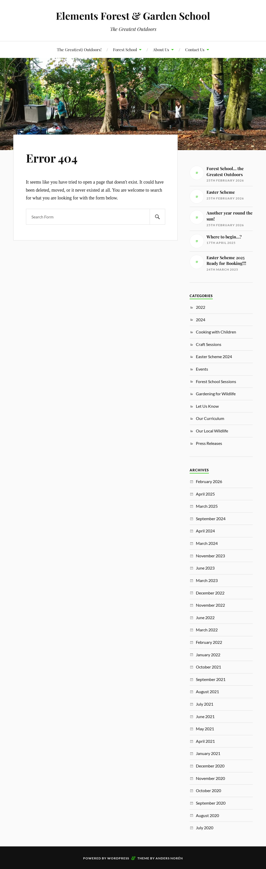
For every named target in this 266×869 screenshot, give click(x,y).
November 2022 (210, 605)
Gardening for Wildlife (216, 393)
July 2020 (204, 827)
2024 (200, 319)
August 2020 (207, 815)
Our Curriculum (210, 418)
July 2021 (204, 703)
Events (202, 368)
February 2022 (209, 642)
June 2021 (205, 716)
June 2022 (205, 617)
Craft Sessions (208, 344)
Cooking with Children (216, 331)
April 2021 (205, 741)
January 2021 (208, 753)
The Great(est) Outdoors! (79, 49)
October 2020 (208, 790)
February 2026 (209, 481)
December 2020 (210, 765)
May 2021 (205, 728)
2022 (200, 307)
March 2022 (207, 629)
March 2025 (207, 506)
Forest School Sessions (216, 381)
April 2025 (205, 493)
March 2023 (207, 580)
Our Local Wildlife (212, 430)
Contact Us (194, 49)
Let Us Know (207, 406)
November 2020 (210, 778)
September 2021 (210, 679)
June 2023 (205, 567)
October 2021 (208, 666)
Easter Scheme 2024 (214, 356)
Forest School (125, 49)
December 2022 (210, 592)
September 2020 (210, 802)
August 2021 (207, 691)
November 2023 (210, 555)
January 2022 (208, 654)
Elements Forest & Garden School (133, 15)
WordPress (118, 858)
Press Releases (209, 443)
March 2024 (207, 543)
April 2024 (205, 530)
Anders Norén (169, 858)
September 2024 (210, 518)
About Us (161, 49)
